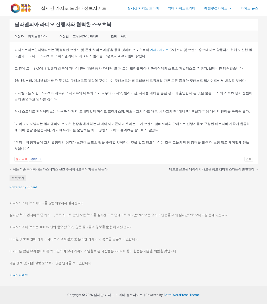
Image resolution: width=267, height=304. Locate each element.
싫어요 (35, 159)
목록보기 (18, 178)
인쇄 (248, 159)
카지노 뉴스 (250, 8)
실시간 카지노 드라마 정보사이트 (73, 8)
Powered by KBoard (23, 187)
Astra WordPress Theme (182, 295)
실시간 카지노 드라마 (151, 8)
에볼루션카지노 (221, 8)
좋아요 (21, 159)
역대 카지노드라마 (187, 8)
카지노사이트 (160, 50)
